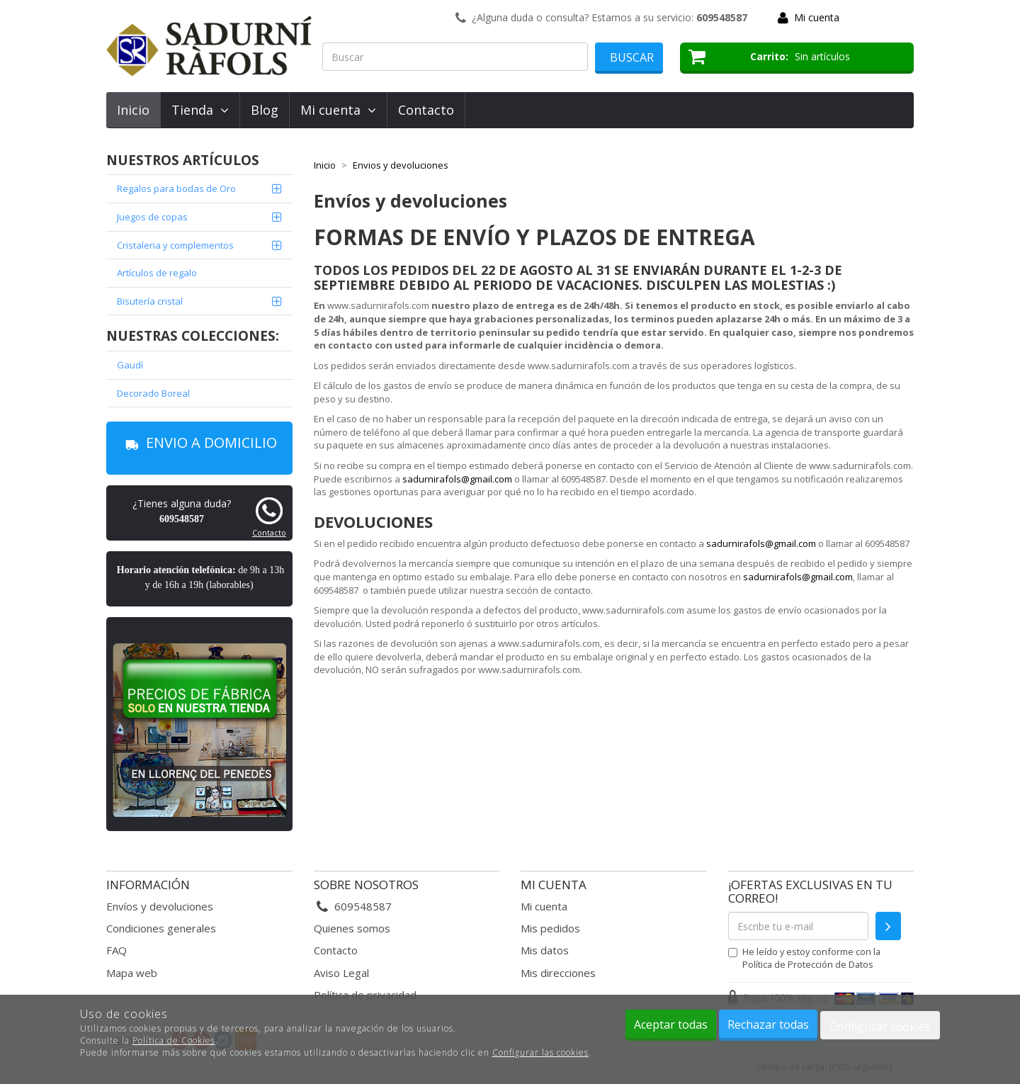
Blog (264, 109)
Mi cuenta (816, 17)
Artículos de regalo (157, 272)
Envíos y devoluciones (159, 906)
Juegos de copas (152, 216)
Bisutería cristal (150, 301)
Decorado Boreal (153, 393)
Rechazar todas (768, 1024)
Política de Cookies (173, 1040)
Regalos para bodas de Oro (176, 188)
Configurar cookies (880, 1026)
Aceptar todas (671, 1024)
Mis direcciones (558, 973)
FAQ (116, 950)
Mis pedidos (550, 928)
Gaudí (130, 364)
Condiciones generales (161, 928)
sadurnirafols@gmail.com (457, 479)
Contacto (426, 109)
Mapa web (131, 973)
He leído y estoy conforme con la (804, 958)
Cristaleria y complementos (175, 245)
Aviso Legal (341, 973)
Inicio (133, 109)
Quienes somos (352, 928)
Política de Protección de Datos (807, 964)
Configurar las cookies (540, 1052)
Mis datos (545, 950)
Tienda (200, 109)
